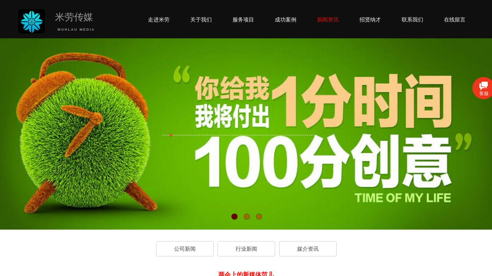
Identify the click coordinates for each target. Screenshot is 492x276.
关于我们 (201, 19)
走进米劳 (159, 19)
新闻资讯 (328, 19)
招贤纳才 (370, 19)
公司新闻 (185, 249)
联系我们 (412, 19)
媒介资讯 (308, 249)
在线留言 (454, 19)
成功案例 (285, 19)
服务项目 (243, 19)
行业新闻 (246, 249)
